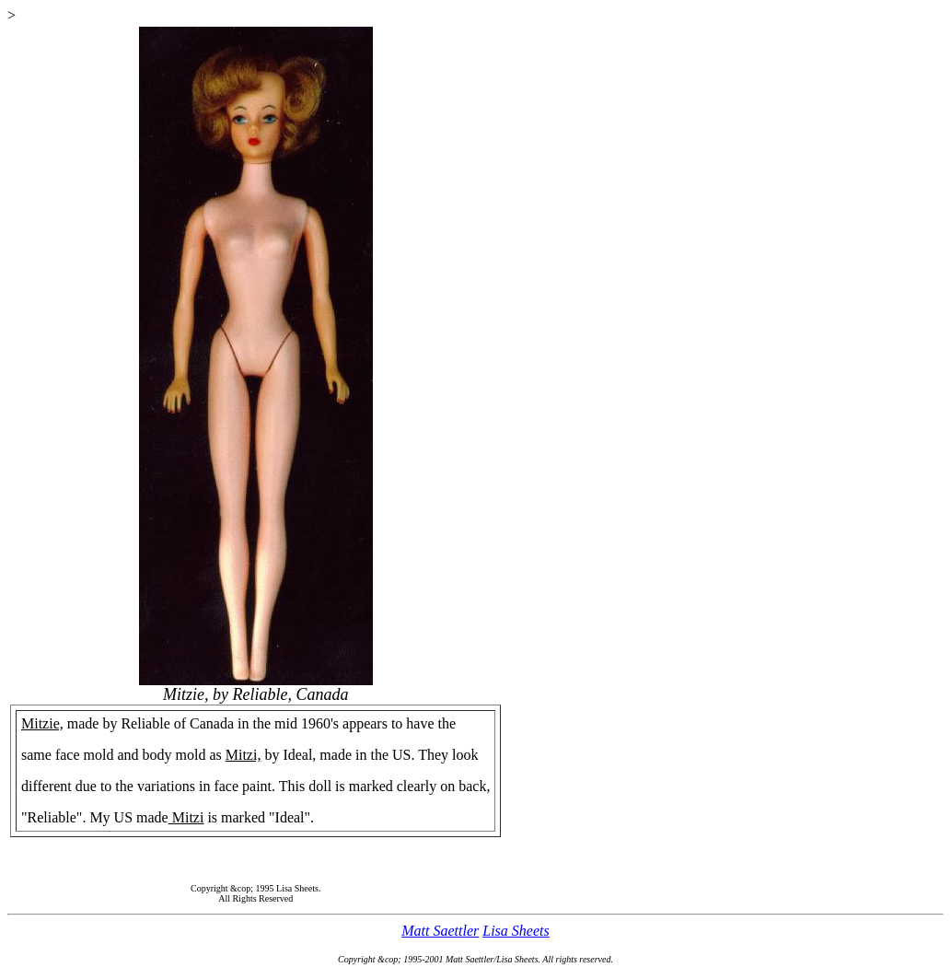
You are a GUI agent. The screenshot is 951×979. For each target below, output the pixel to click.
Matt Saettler (440, 930)
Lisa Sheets (515, 930)
